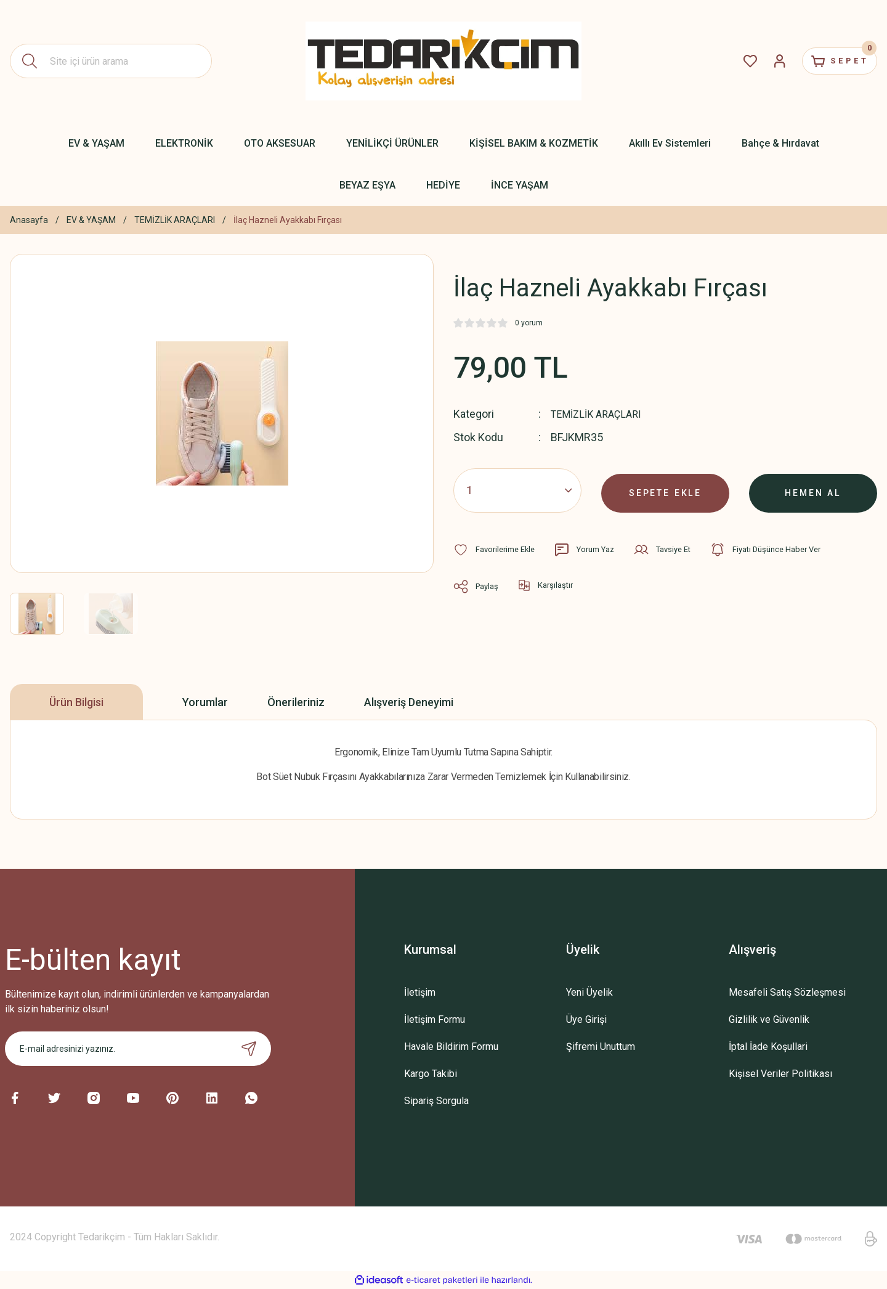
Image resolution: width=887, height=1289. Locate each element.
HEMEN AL (813, 489)
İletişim (419, 992)
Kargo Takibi (430, 1074)
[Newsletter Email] (138, 1048)
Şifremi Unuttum (600, 1046)
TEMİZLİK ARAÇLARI (600, 413)
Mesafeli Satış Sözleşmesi (787, 992)
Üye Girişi (586, 1019)
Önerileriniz (296, 702)
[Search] (111, 61)
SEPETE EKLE (665, 489)
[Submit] (249, 1048)
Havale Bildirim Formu (451, 1046)
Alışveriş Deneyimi (408, 702)
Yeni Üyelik (589, 992)
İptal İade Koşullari (768, 1046)
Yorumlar (205, 702)
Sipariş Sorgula (436, 1101)
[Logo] (443, 61)
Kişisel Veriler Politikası (780, 1074)
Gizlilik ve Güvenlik (769, 1019)
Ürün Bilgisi (76, 702)
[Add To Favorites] (497, 549)
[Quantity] (517, 490)
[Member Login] (761, 61)
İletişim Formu (434, 1019)
